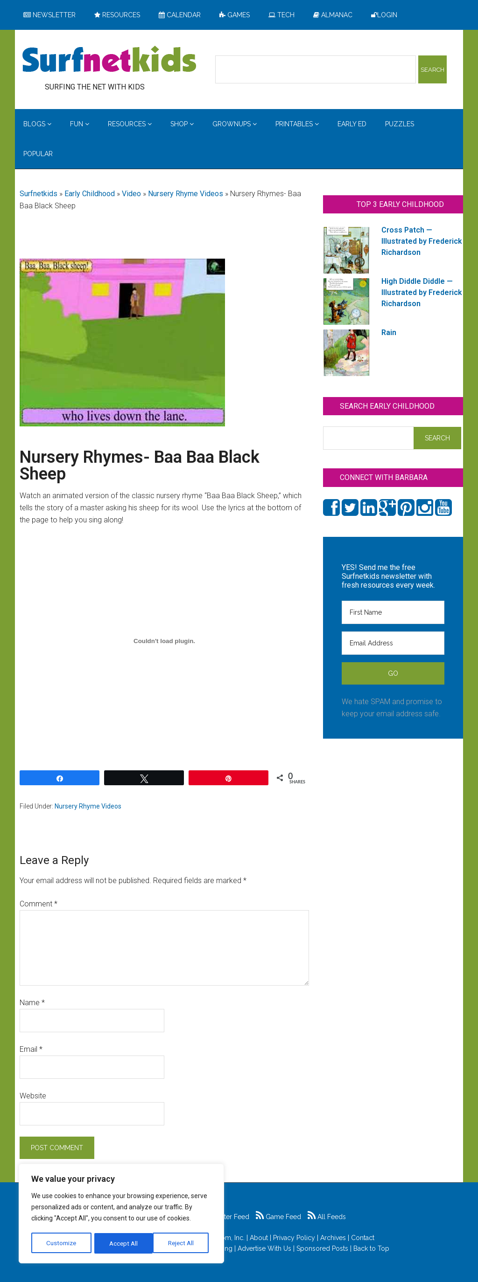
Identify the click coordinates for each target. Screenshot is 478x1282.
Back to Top (371, 1248)
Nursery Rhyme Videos (185, 193)
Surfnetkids (38, 193)
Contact (362, 1237)
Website (33, 1095)
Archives (333, 1237)
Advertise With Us (264, 1248)
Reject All (122, 1243)
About (259, 1237)
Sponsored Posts (322, 1248)
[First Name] (393, 612)
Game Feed (278, 1216)
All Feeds (327, 1216)
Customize (61, 1243)
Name (32, 1002)
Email (31, 1049)
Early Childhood (89, 193)
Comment (38, 903)
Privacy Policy (294, 1237)
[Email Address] (393, 643)
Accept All (182, 1243)
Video (131, 193)
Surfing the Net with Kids (109, 60)
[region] (121, 1214)
